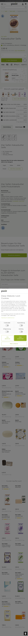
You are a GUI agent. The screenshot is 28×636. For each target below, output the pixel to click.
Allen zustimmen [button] (20, 337)
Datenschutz (11, 317)
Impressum (4, 317)
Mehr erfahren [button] (14, 343)
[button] (25, 633)
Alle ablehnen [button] (7, 337)
